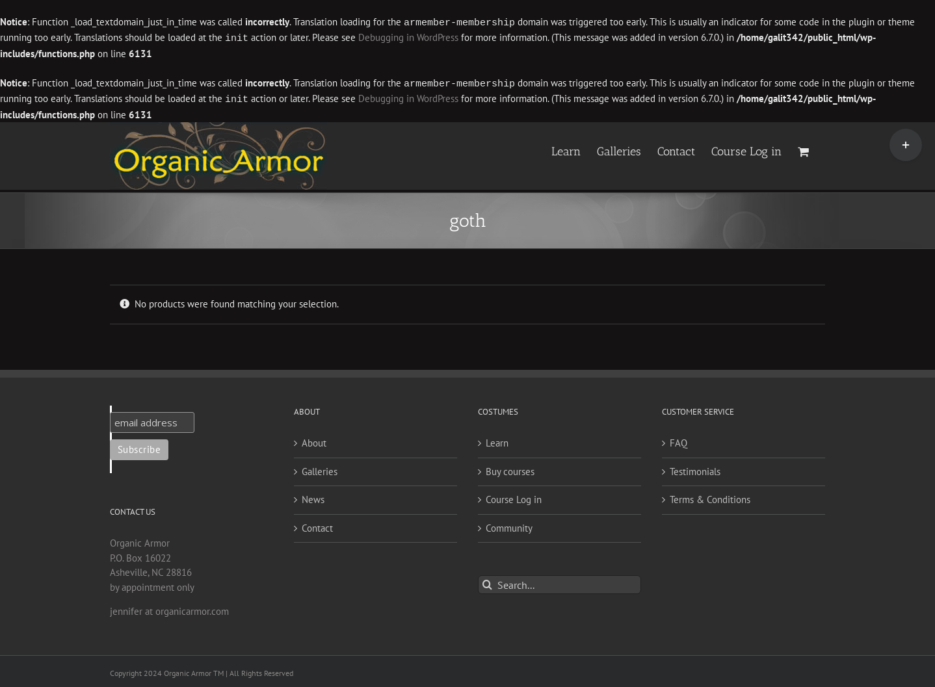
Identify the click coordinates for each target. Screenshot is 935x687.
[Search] (487, 582)
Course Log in (514, 497)
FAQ (678, 440)
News (313, 497)
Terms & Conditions (710, 497)
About (314, 440)
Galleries (319, 469)
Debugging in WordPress (408, 37)
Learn (497, 440)
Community (509, 525)
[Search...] (559, 582)
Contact (317, 525)
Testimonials (695, 469)
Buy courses (510, 469)
